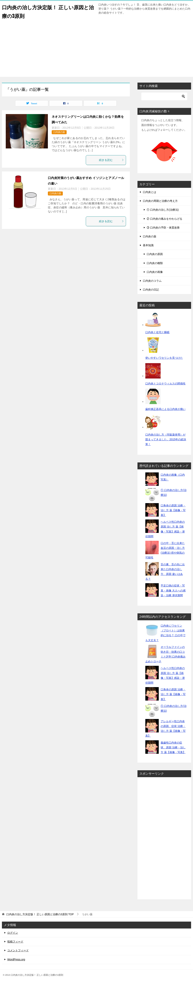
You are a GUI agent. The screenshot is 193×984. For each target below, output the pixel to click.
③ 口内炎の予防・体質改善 (163, 227)
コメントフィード (18, 950)
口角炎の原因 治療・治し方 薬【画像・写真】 (173, 510)
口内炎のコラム (152, 280)
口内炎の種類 (155, 263)
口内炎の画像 (155, 271)
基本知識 (148, 245)
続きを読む (111, 160)
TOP (40, 914)
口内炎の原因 (155, 254)
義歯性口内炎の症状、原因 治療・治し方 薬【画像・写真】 (173, 747)
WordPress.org (16, 959)
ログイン (12, 932)
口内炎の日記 (151, 289)
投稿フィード (15, 941)
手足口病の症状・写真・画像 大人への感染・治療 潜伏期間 (173, 590)
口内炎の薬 (59, 132)
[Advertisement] (96, 50)
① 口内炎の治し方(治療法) (163, 209)
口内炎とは (149, 192)
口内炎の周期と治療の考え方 (160, 200)
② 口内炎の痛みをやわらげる (164, 218)
